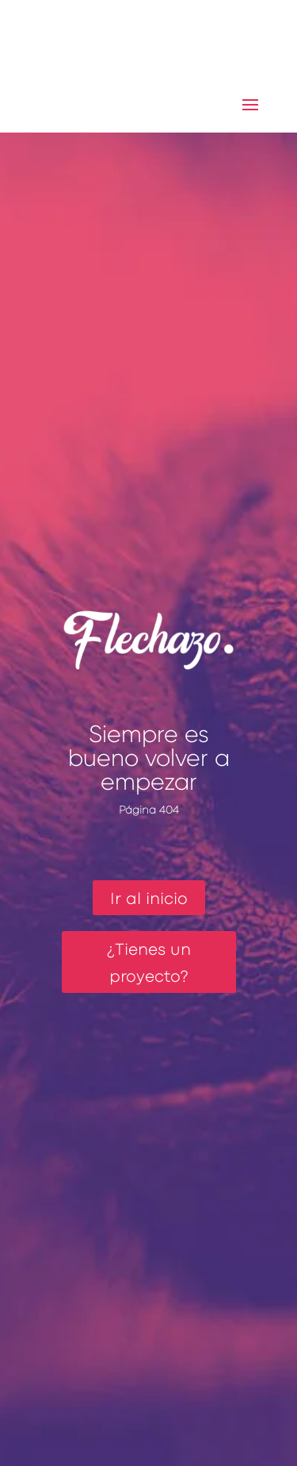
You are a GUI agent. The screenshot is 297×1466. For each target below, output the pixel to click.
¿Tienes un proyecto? (149, 964)
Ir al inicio (149, 899)
